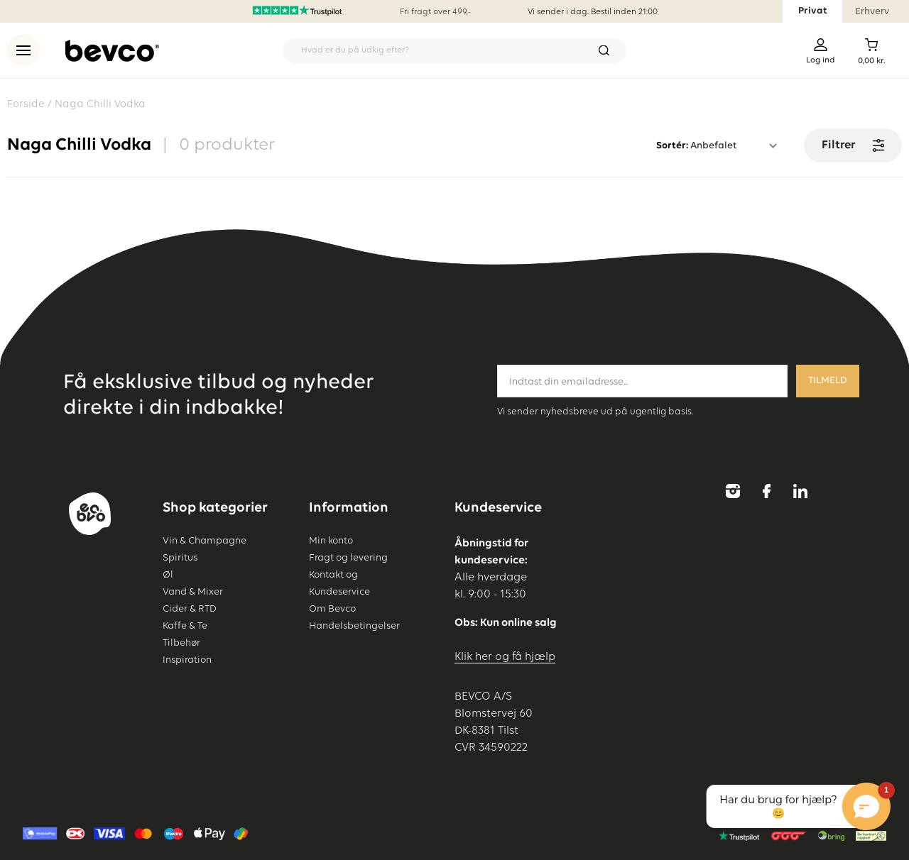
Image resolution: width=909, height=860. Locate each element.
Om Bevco (332, 609)
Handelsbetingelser (354, 626)
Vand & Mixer (193, 592)
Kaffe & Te (185, 626)
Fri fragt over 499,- (435, 12)
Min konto (331, 541)
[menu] (23, 50)
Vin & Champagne (204, 541)
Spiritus (180, 558)
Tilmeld (827, 380)
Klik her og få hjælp (504, 657)
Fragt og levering (348, 558)
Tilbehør (181, 643)
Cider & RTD (190, 609)
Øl (168, 575)
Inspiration (187, 660)
